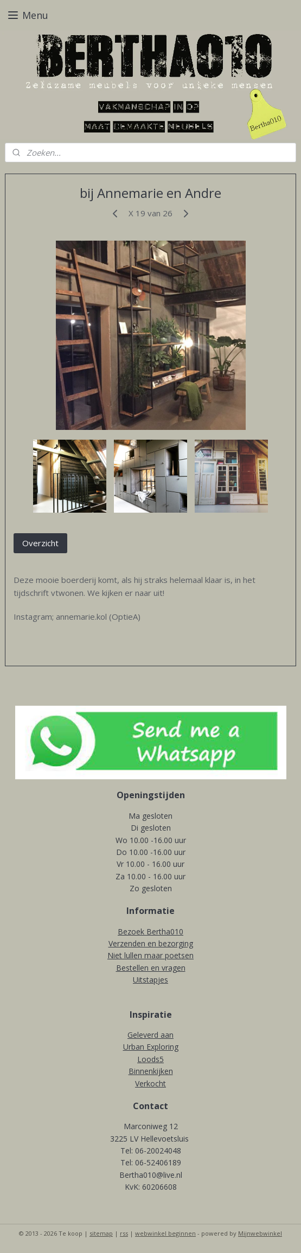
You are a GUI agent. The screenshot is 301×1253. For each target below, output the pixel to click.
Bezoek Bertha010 (150, 931)
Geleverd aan (150, 1035)
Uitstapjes (150, 979)
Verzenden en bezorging (150, 943)
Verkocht (150, 1083)
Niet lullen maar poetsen (150, 955)
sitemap (101, 1233)
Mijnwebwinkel (260, 1233)
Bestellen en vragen (150, 968)
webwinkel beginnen (165, 1233)
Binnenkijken (151, 1071)
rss (124, 1233)
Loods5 (150, 1059)
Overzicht (40, 543)
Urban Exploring (150, 1047)
